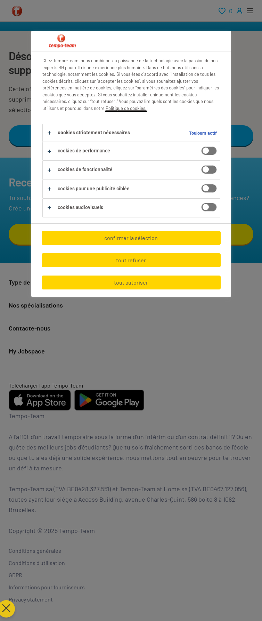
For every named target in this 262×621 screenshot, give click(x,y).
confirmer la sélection (131, 237)
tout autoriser (131, 282)
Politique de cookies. (126, 108)
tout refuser (131, 260)
